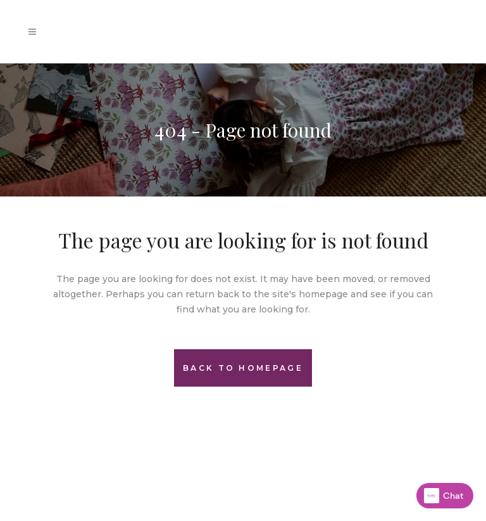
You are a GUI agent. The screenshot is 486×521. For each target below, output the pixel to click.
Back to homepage (243, 368)
